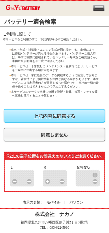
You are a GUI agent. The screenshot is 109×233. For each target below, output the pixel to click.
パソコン (76, 202)
